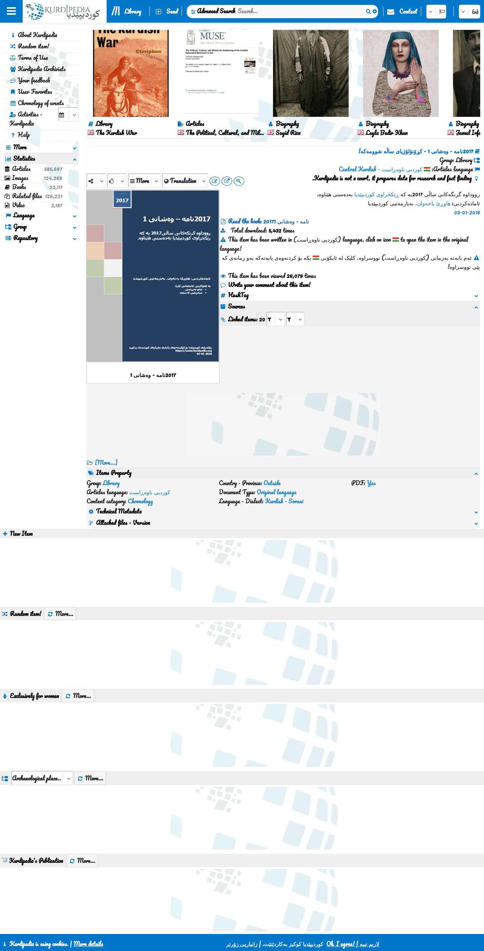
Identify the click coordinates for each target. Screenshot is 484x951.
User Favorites (30, 91)
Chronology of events (36, 102)
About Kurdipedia (33, 34)
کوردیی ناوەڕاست (149, 491)
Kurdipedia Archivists (37, 68)
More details (88, 943)
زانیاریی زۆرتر (242, 943)
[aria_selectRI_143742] (275, 319)
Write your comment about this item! (265, 284)
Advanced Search (216, 11)
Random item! (29, 46)
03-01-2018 (467, 212)
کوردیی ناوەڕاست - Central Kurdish (380, 169)
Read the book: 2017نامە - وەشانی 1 (268, 221)
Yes (371, 482)
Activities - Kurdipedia (25, 119)
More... (60, 613)
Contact (408, 11)
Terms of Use (28, 57)
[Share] (96, 180)
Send (172, 11)
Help (19, 134)
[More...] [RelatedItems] (106, 462)
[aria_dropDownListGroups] (42, 778)
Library (132, 11)
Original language (276, 491)
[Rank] (117, 180)
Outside (272, 482)
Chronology (140, 501)
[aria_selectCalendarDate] (68, 114)
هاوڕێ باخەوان (433, 203)
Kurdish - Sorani (284, 501)
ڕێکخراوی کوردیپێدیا (376, 194)
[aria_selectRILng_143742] (295, 319)
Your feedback (29, 80)
